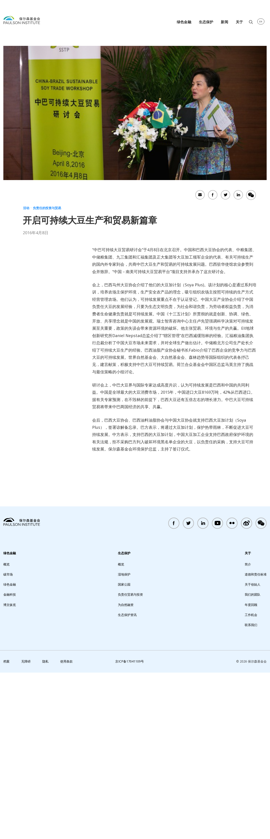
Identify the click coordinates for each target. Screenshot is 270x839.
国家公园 (124, 751)
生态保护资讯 (127, 781)
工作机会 (251, 781)
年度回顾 (251, 771)
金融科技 (9, 761)
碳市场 (8, 741)
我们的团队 (252, 761)
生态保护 (206, 21)
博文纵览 (9, 771)
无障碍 (26, 828)
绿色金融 (184, 21)
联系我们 (251, 791)
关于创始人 (252, 751)
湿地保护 (124, 741)
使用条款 (66, 828)
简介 (248, 730)
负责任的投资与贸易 (47, 208)
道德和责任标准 (256, 741)
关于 (239, 21)
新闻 (224, 21)
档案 (6, 828)
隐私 (45, 828)
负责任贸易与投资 (130, 761)
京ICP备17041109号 (129, 828)
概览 (6, 730)
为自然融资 (126, 771)
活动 (26, 208)
